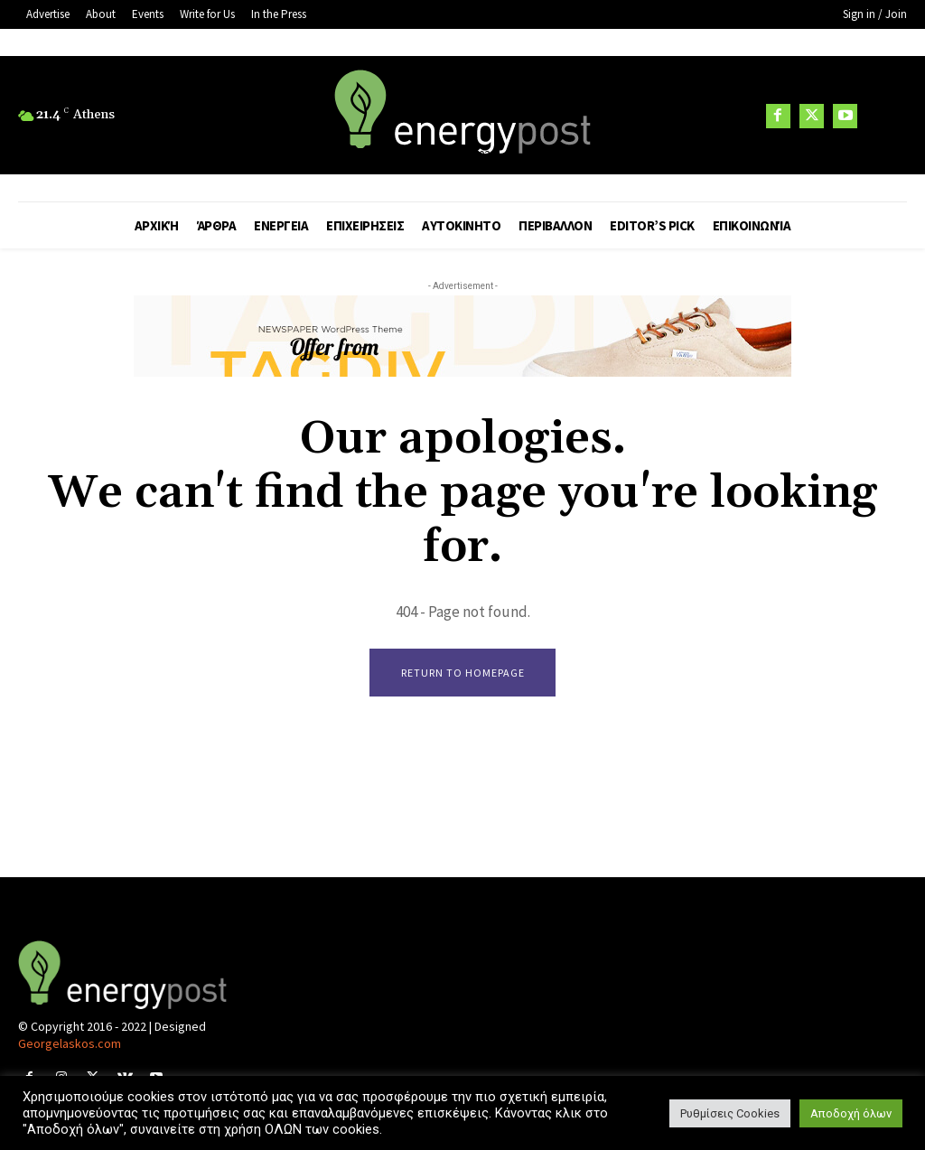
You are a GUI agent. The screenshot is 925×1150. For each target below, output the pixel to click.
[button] (884, 116)
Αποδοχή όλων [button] (851, 1113)
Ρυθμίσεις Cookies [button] (730, 1113)
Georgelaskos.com (69, 1045)
